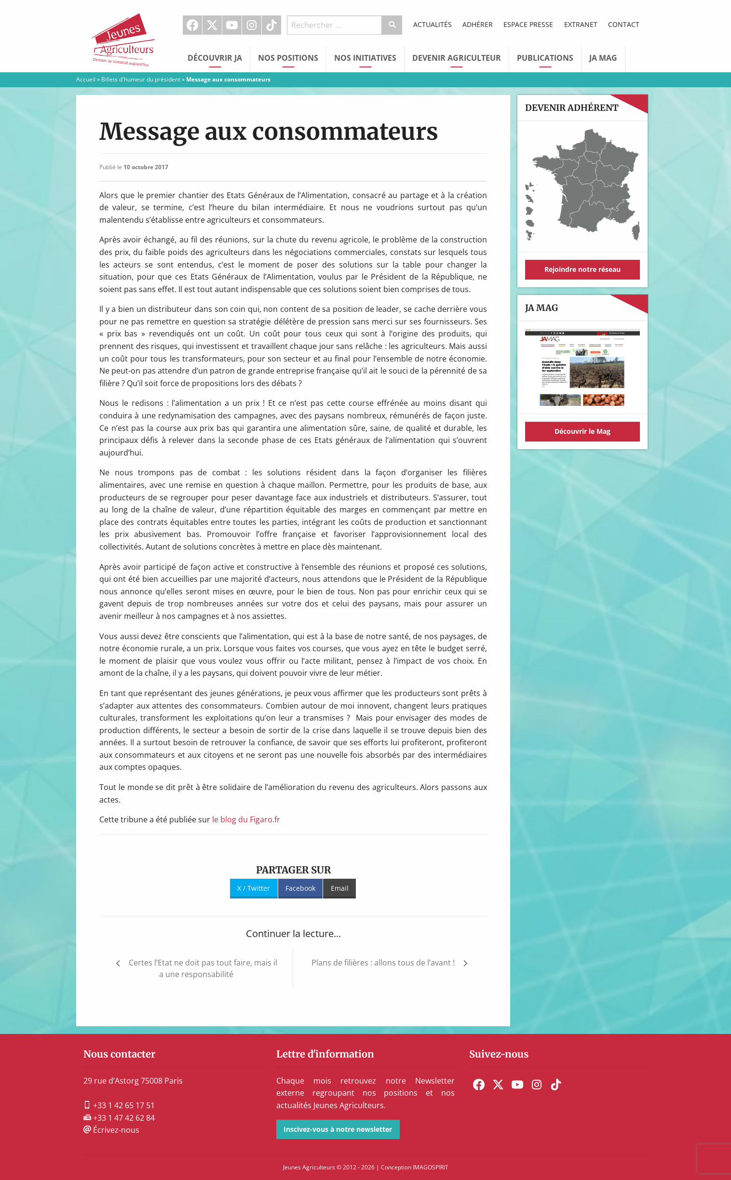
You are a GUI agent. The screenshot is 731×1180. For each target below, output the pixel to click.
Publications (545, 58)
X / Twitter (253, 888)
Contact (623, 24)
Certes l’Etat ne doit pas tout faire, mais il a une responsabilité (203, 968)
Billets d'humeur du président (140, 79)
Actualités (432, 24)
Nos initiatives (365, 58)
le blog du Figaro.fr (246, 819)
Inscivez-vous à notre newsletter (338, 1129)
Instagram (251, 25)
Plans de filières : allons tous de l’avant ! (383, 962)
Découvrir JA (215, 58)
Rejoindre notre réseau (582, 269)
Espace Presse (528, 24)
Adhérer (477, 24)
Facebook (192, 25)
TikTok (271, 25)
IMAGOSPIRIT (430, 1167)
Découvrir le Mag (582, 431)
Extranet (580, 24)
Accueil (85, 79)
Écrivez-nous (111, 1130)
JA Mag (603, 58)
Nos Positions (288, 58)
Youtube (232, 25)
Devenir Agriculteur (456, 58)
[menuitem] (193, 25)
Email (340, 888)
